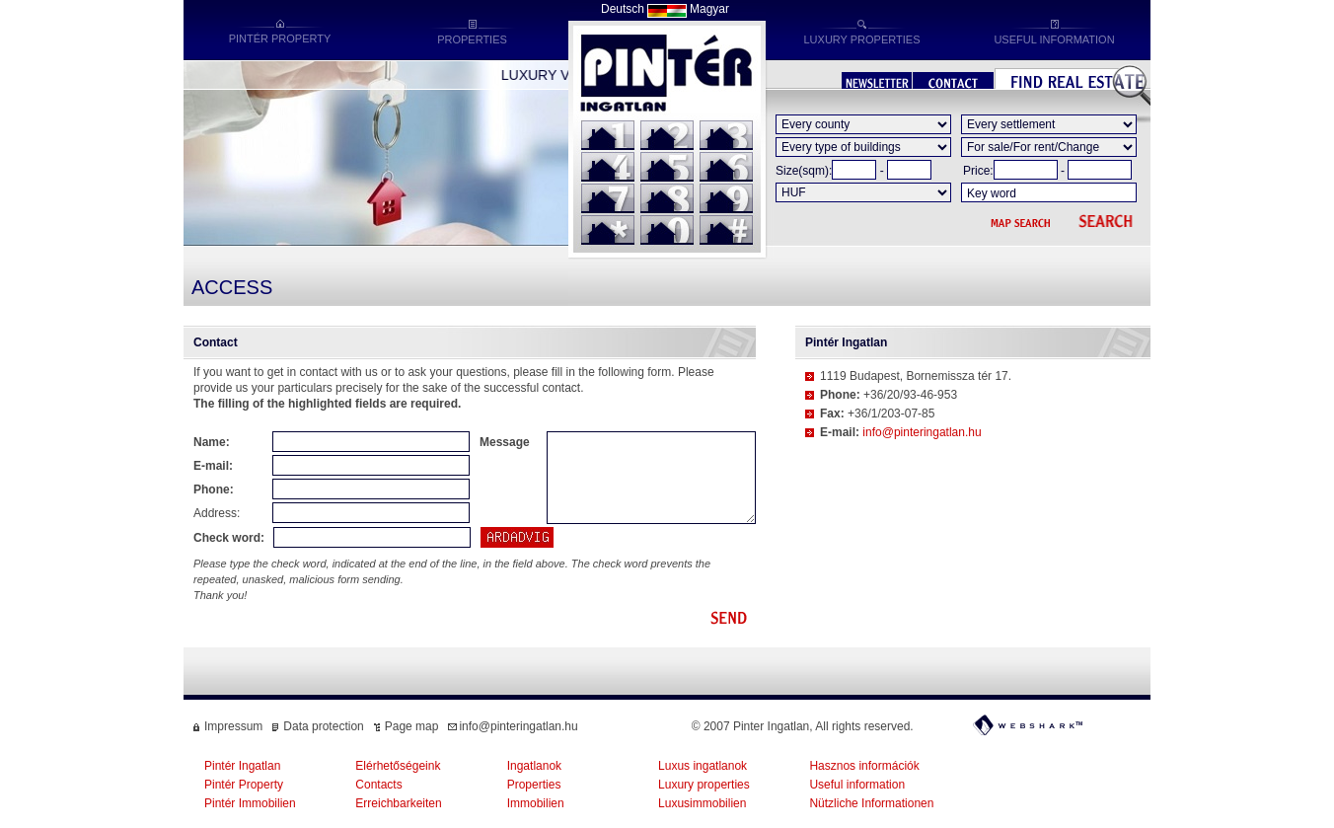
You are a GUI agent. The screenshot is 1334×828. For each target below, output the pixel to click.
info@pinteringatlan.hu (921, 432)
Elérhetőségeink (397, 766)
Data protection (323, 726)
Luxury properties (704, 784)
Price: (978, 171)
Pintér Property (243, 784)
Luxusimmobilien (702, 803)
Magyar (709, 9)
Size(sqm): (804, 171)
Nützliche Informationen (871, 803)
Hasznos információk (864, 766)
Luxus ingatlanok (702, 766)
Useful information (857, 784)
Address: (216, 513)
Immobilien (535, 803)
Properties (534, 784)
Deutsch (622, 9)
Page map (412, 726)
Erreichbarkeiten (398, 803)
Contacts (378, 784)
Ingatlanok (534, 766)
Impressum (233, 726)
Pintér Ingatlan (242, 766)
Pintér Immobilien (250, 803)
